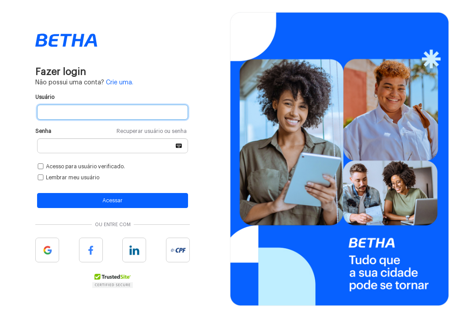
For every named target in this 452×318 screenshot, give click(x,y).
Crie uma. (119, 83)
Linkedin (134, 250)
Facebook (91, 250)
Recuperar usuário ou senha (152, 131)
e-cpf (178, 250)
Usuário (44, 97)
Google (47, 250)
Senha (111, 131)
